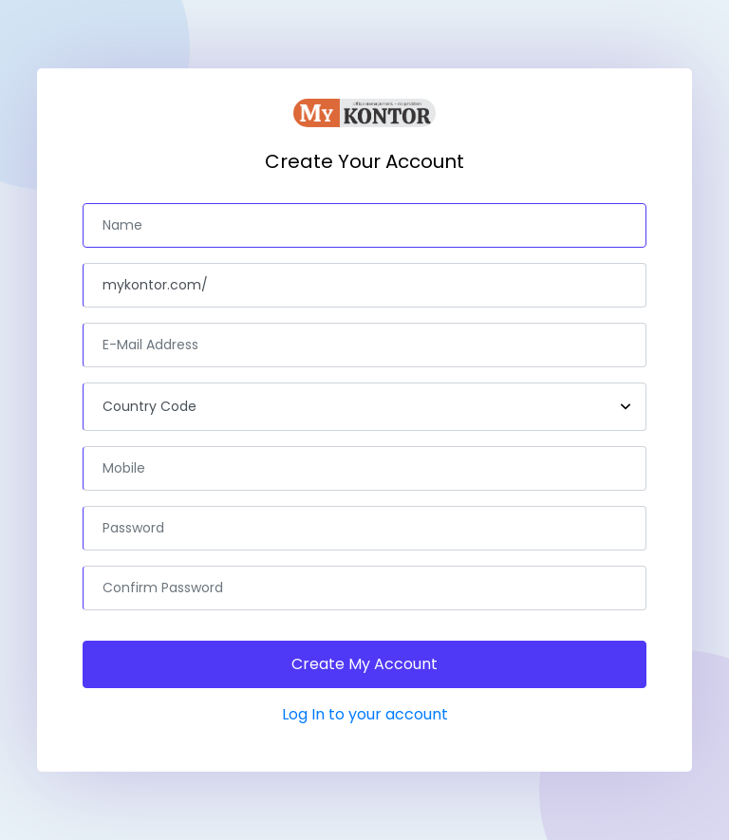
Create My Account (364, 664)
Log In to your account (365, 714)
